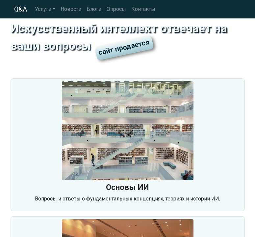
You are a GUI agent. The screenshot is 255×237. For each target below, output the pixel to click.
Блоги (94, 9)
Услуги (43, 9)
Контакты (143, 9)
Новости (71, 9)
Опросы (116, 9)
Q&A (20, 9)
